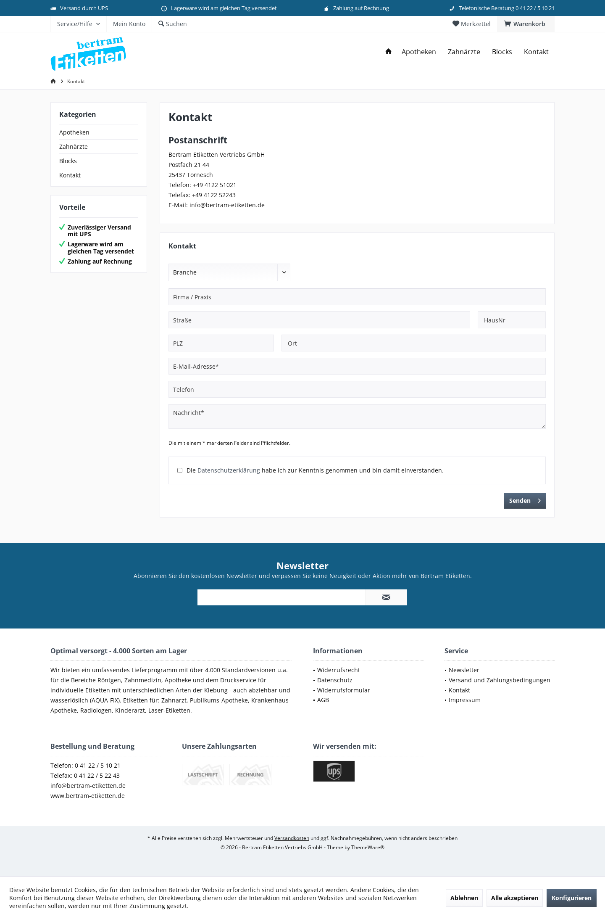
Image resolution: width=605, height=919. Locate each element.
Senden (525, 499)
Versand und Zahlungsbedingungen (499, 680)
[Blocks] (502, 52)
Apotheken (74, 132)
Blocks (68, 161)
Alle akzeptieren (514, 898)
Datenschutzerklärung (228, 470)
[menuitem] (526, 24)
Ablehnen (464, 898)
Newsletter (464, 670)
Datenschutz (334, 680)
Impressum (465, 700)
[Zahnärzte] (464, 52)
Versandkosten (291, 838)
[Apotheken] (419, 52)
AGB (323, 700)
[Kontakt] (536, 52)
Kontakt (70, 175)
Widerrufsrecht (338, 670)
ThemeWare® (367, 847)
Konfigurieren (572, 898)
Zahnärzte (73, 147)
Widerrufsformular (343, 690)
